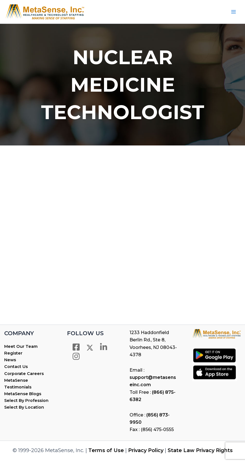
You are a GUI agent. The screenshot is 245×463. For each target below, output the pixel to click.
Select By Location (24, 407)
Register (13, 353)
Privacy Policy (145, 450)
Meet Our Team (21, 346)
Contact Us (16, 366)
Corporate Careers (24, 373)
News (10, 359)
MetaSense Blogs (22, 393)
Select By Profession (26, 400)
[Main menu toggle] (233, 12)
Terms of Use (106, 450)
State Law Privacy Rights (200, 450)
